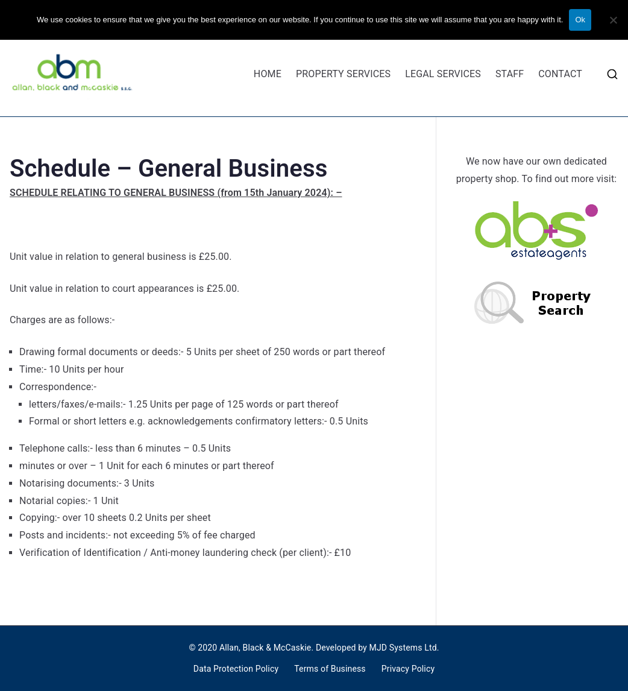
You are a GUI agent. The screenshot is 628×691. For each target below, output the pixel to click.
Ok (580, 19)
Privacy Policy (408, 669)
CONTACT (560, 74)
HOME (267, 74)
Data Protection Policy (235, 669)
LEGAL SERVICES (443, 74)
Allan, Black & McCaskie (265, 647)
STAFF (509, 74)
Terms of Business (330, 669)
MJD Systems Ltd (403, 647)
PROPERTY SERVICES (343, 74)
